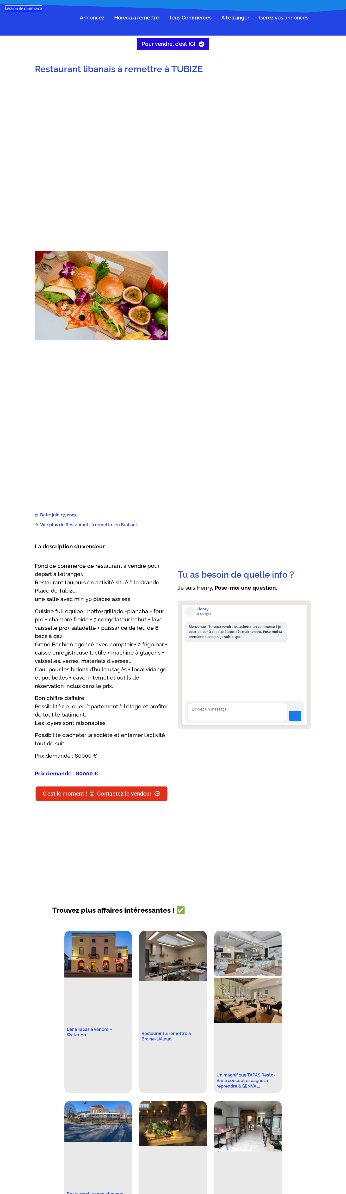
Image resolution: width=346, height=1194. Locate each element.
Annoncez (92, 18)
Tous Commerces (190, 18)
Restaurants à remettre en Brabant (101, 524)
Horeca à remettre (136, 18)
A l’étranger (235, 18)
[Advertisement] (244, 117)
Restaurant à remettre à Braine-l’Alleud (166, 1036)
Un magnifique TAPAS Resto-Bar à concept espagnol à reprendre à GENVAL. (245, 1081)
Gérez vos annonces (284, 18)
